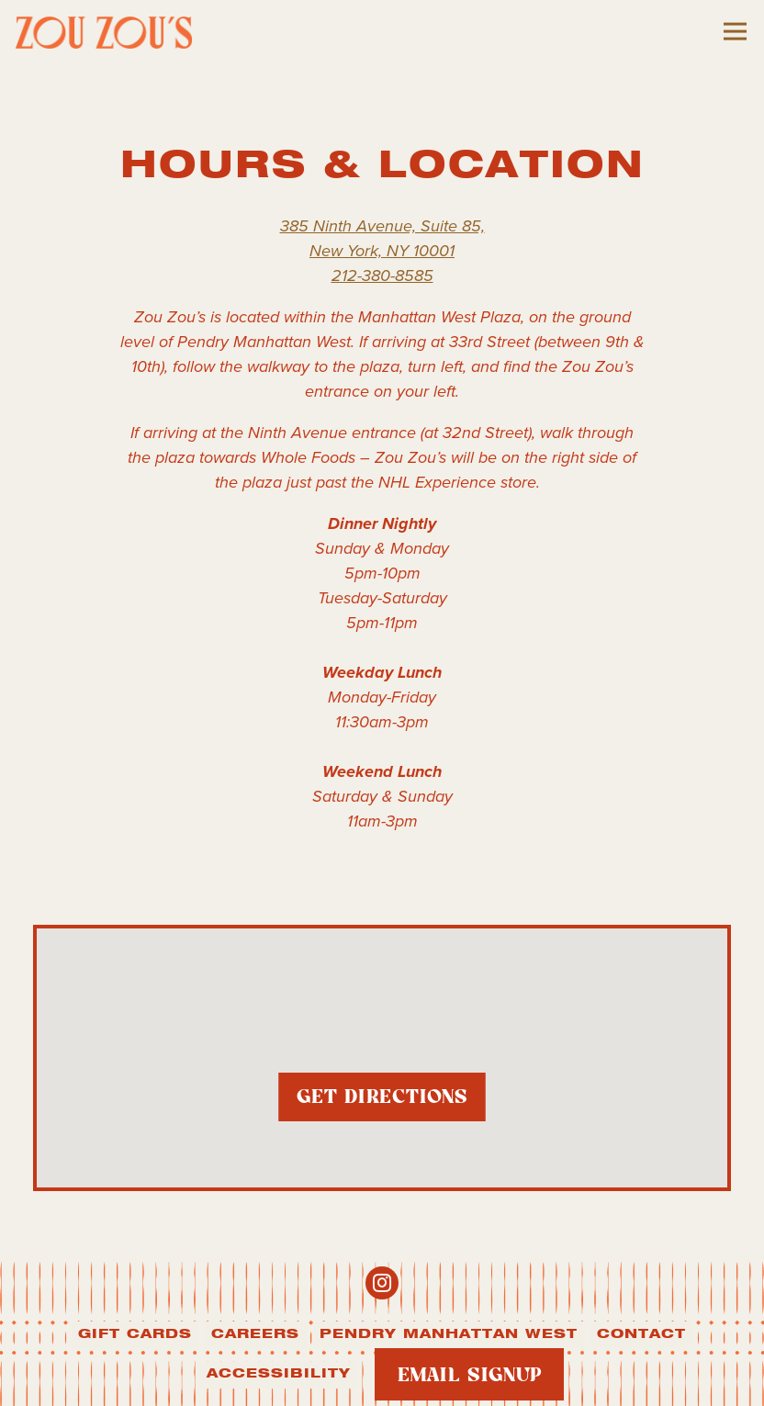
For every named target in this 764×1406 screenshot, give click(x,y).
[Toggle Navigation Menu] (735, 32)
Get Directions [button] (382, 1105)
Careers (255, 1334)
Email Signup (470, 1376)
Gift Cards (135, 1334)
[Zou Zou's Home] (117, 32)
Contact (641, 1334)
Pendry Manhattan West (449, 1334)
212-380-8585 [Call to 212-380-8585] (382, 275)
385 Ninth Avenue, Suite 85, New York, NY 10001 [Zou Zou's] (382, 238)
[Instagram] (382, 1282)
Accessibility (279, 1373)
